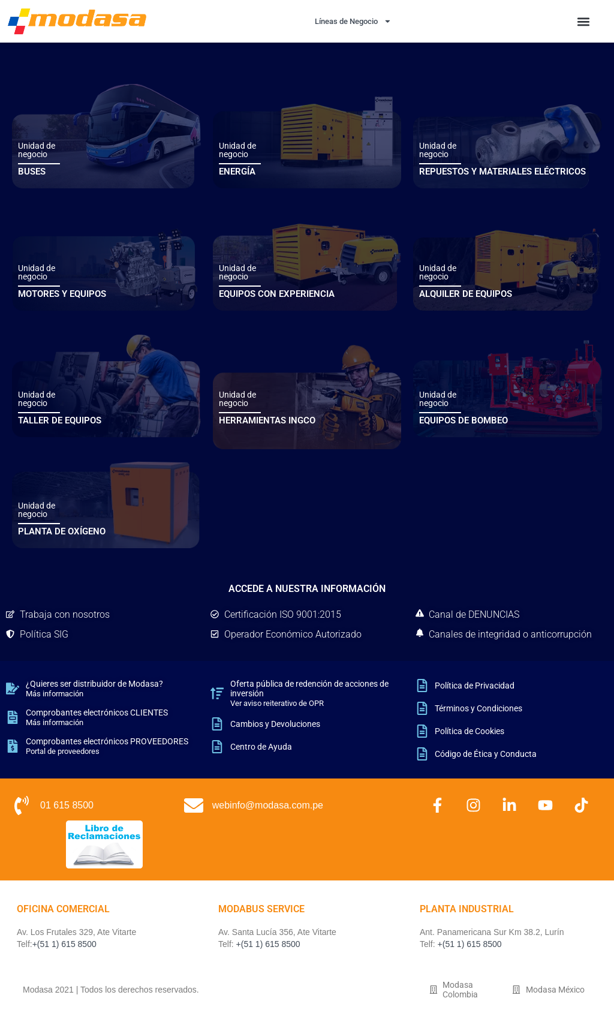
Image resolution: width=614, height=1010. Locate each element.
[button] (583, 21)
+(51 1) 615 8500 (64, 944)
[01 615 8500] (21, 805)
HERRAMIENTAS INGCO (267, 420)
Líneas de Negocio (353, 21)
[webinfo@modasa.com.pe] (193, 805)
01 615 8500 (67, 805)
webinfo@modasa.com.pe (267, 805)
